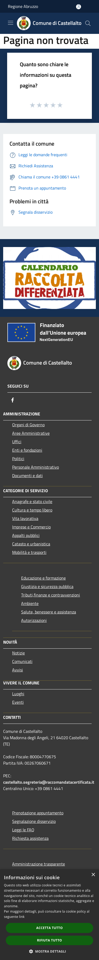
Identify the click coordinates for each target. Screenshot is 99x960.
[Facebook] (12, 400)
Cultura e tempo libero (32, 510)
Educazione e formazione (43, 578)
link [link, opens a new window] (22, 916)
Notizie (18, 653)
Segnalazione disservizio (34, 821)
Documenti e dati (27, 475)
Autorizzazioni (34, 620)
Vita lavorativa (25, 518)
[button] (49, 951)
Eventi (18, 702)
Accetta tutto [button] (49, 928)
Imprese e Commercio (31, 527)
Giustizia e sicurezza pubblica (47, 586)
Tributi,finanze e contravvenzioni (50, 595)
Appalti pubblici (26, 535)
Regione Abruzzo (23, 6)
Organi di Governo (28, 424)
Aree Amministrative (31, 433)
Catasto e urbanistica (31, 544)
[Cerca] (88, 23)
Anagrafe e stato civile (32, 501)
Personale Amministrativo (35, 467)
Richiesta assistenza (30, 838)
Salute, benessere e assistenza (48, 612)
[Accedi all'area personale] (78, 7)
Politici (18, 458)
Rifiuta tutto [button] (49, 940)
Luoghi (18, 693)
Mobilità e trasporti (29, 552)
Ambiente (30, 603)
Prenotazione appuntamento (37, 813)
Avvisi (17, 670)
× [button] (93, 875)
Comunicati (22, 661)
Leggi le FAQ (23, 830)
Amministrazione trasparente (38, 864)
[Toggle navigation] (10, 23)
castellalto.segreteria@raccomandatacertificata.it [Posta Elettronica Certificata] (48, 782)
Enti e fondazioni (27, 450)
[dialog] (49, 914)
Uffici (16, 441)
